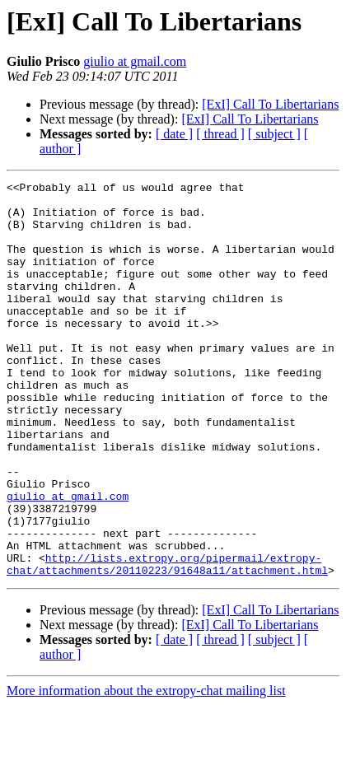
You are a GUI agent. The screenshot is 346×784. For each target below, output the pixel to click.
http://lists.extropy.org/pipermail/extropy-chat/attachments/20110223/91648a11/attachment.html (167, 641)
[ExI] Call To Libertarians (270, 104)
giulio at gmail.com (134, 61)
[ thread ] (220, 134)
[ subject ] (274, 134)
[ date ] (174, 134)
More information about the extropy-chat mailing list (146, 770)
